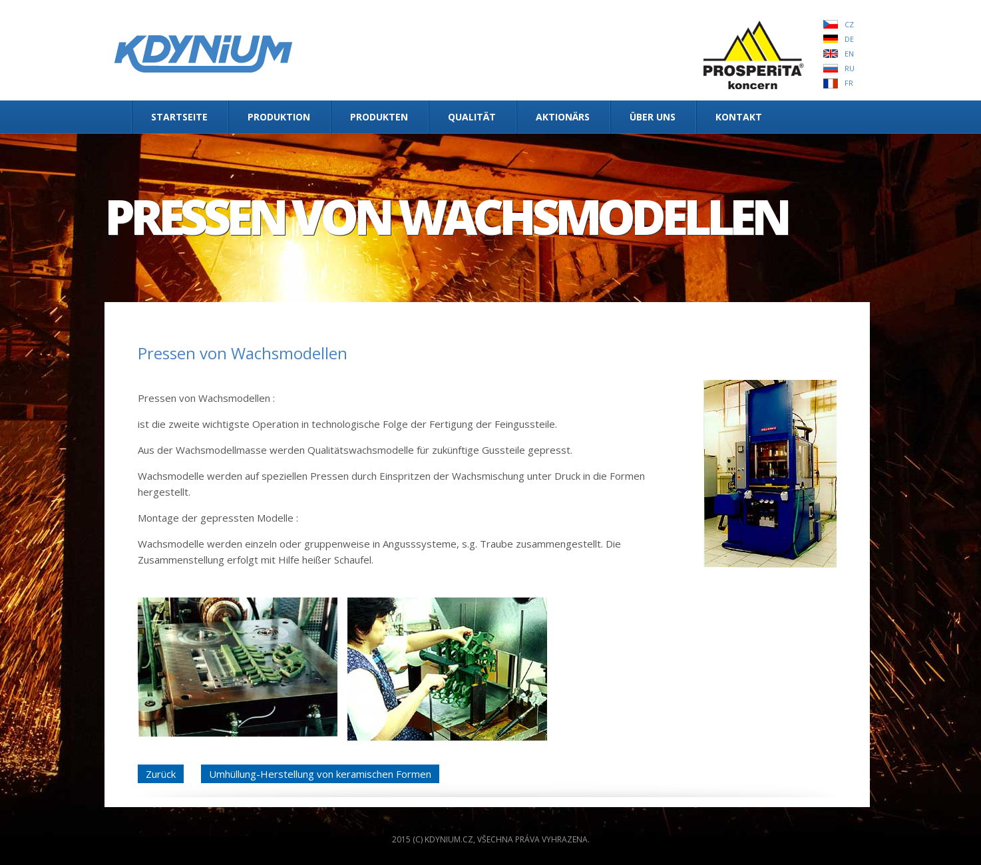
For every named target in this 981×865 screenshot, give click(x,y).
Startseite (179, 116)
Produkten (379, 116)
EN (849, 54)
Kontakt (738, 116)
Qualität (472, 116)
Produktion (279, 116)
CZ (849, 24)
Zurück (161, 773)
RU (850, 68)
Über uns (653, 116)
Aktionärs (563, 116)
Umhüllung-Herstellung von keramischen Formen (320, 773)
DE (849, 39)
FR (849, 83)
